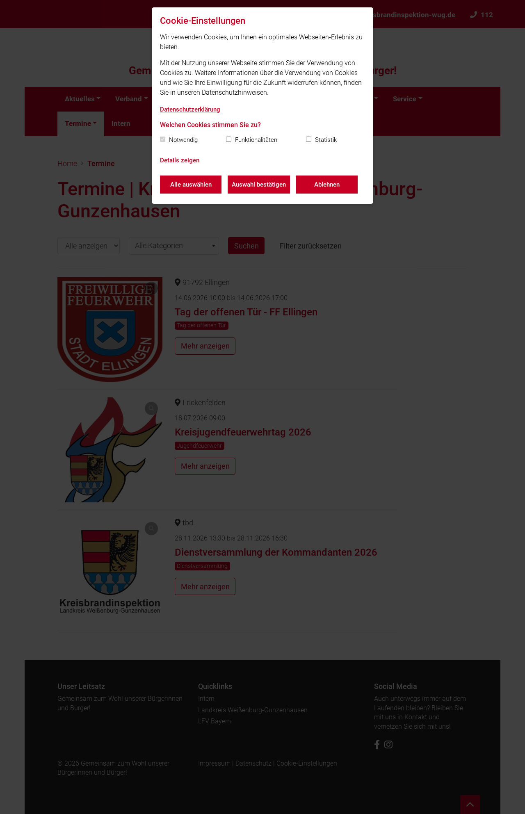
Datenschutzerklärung (190, 109)
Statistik (326, 140)
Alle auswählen (191, 184)
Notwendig (183, 140)
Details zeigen (179, 160)
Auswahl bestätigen (259, 184)
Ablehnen (327, 184)
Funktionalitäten (256, 140)
